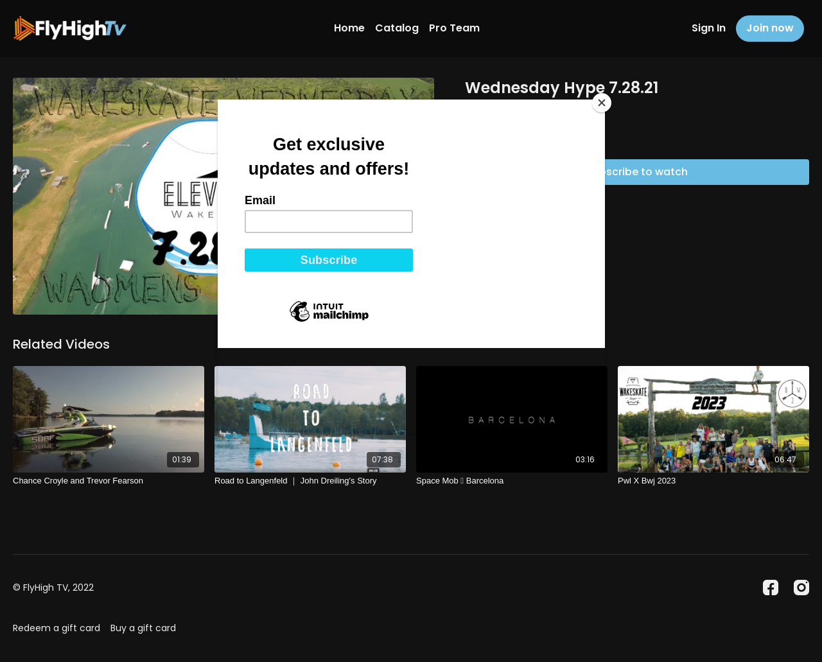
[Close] (601, 102)
